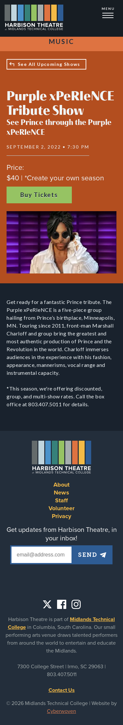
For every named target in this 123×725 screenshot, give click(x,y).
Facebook (62, 604)
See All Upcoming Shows (49, 64)
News (61, 492)
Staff (61, 500)
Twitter (47, 604)
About (61, 484)
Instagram (76, 604)
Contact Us (62, 690)
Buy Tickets (39, 194)
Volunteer (61, 508)
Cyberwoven (61, 711)
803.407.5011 (61, 674)
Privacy (62, 516)
